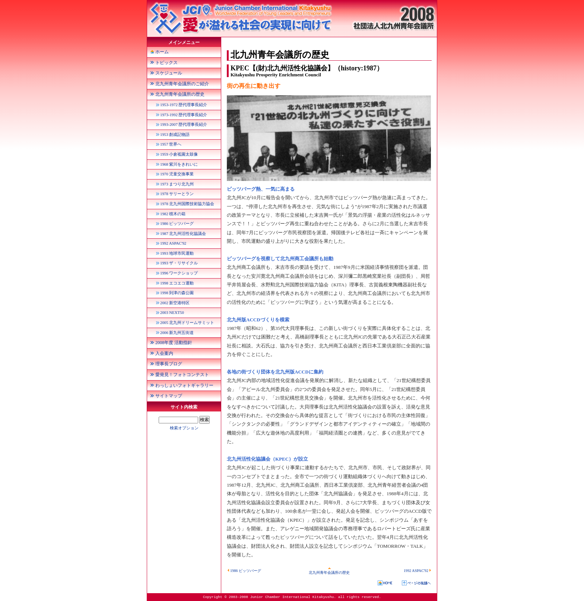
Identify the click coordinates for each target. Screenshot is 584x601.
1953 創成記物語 (175, 134)
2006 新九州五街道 (177, 332)
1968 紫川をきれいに (179, 164)
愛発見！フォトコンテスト (182, 374)
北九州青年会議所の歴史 (329, 571)
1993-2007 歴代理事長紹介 (183, 124)
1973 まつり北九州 (177, 184)
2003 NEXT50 (172, 312)
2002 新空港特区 (175, 302)
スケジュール (168, 73)
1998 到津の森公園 (177, 292)
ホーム (162, 51)
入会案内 (164, 353)
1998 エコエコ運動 (177, 283)
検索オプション (184, 428)
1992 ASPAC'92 (418, 571)
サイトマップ (168, 395)
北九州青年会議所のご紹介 (182, 83)
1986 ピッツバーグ (244, 571)
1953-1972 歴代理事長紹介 (183, 104)
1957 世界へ (170, 144)
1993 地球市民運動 (177, 253)
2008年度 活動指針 (173, 342)
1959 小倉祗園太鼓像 (179, 154)
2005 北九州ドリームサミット (187, 322)
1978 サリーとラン (177, 193)
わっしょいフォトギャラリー (184, 385)
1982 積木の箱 (172, 214)
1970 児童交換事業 (177, 174)
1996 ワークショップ (179, 273)
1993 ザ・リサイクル (179, 263)
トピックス (166, 62)
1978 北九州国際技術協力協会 (187, 203)
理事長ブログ (168, 363)
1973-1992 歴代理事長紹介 (183, 114)
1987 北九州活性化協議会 (183, 233)
